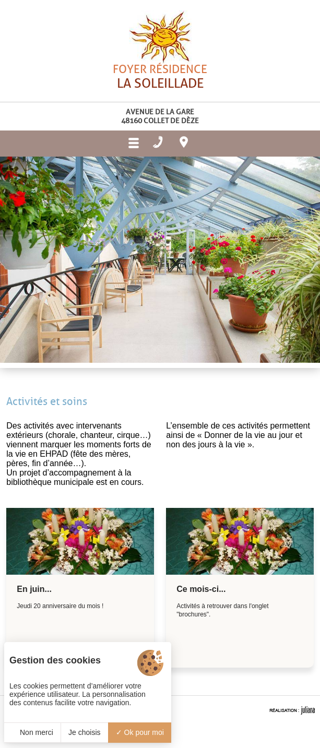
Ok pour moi (140, 732)
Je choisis (84, 732)
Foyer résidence (160, 96)
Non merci (32, 732)
